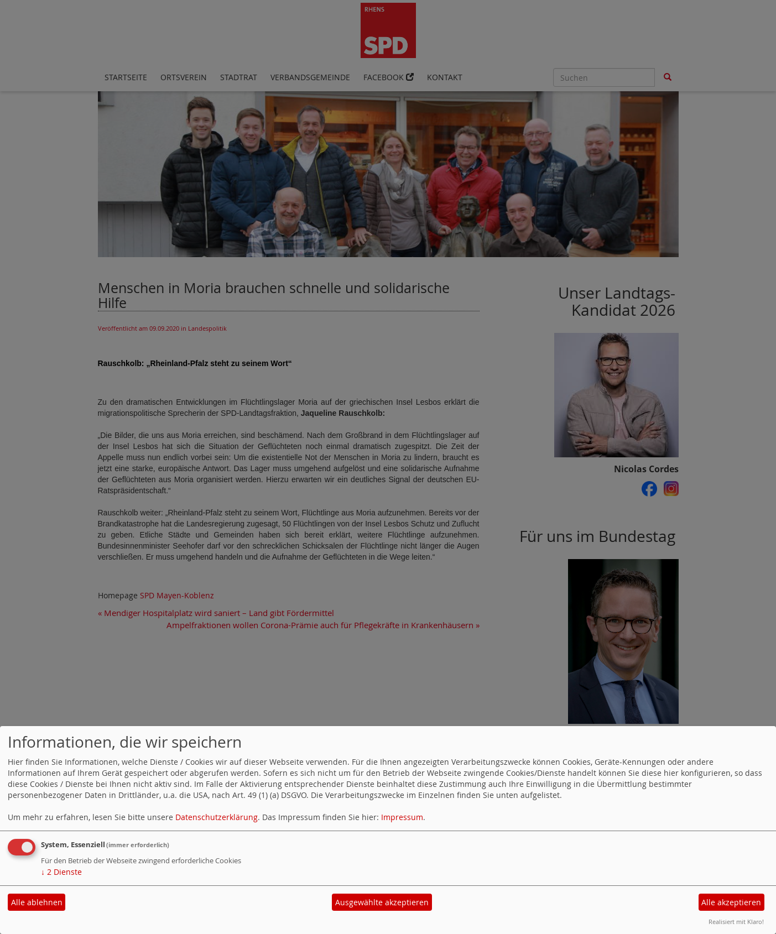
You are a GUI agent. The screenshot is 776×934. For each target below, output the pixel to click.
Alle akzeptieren (731, 902)
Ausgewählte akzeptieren (382, 902)
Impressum (402, 817)
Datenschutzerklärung (216, 817)
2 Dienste (61, 872)
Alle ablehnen (37, 902)
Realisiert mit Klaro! (736, 921)
